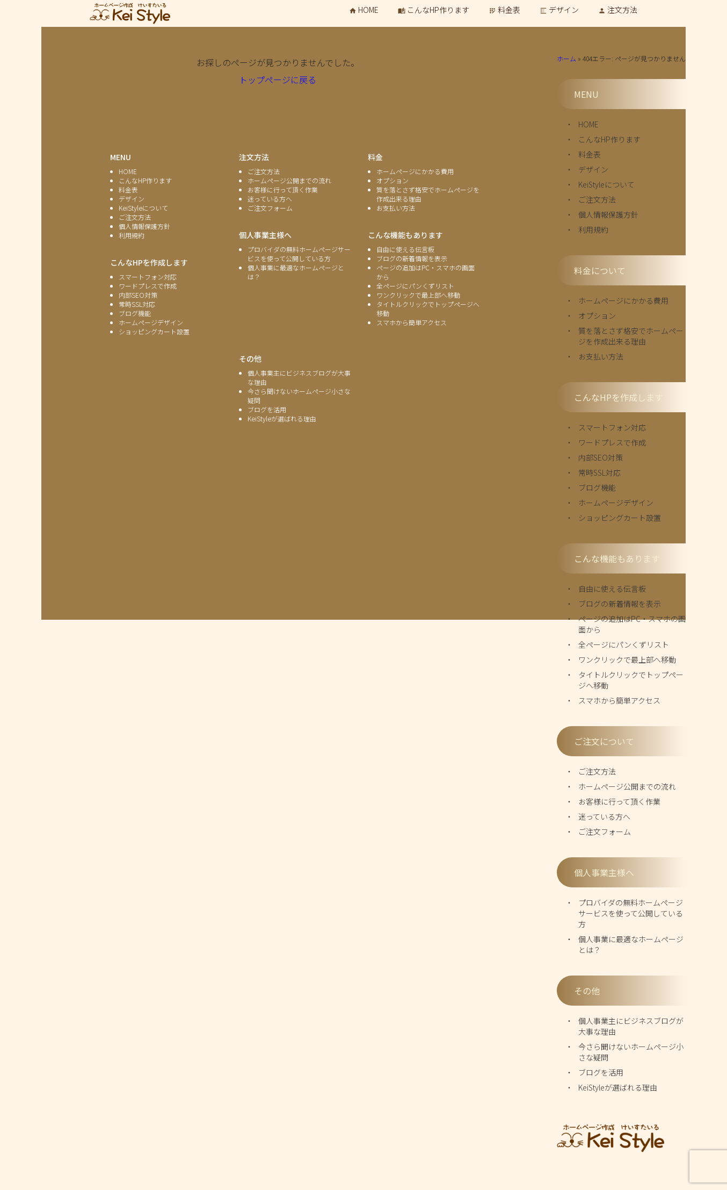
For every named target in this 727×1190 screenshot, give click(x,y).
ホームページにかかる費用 (623, 300)
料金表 (504, 9)
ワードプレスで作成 (612, 442)
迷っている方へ (604, 816)
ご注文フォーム (604, 831)
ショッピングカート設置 (619, 517)
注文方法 (617, 9)
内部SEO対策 (600, 457)
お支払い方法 (600, 356)
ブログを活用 (600, 1072)
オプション (597, 315)
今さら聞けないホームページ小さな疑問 (631, 1052)
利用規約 (593, 229)
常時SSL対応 (599, 472)
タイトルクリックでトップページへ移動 (631, 680)
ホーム (566, 58)
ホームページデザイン (615, 502)
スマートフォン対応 (612, 427)
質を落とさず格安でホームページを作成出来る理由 (631, 336)
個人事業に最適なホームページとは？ (631, 944)
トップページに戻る (277, 79)
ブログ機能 (597, 487)
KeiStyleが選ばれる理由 (617, 1087)
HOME (364, 9)
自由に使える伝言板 (612, 588)
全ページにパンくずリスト (623, 644)
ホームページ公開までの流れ (627, 786)
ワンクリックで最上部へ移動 (627, 659)
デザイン (559, 9)
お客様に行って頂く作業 (619, 801)
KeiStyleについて (606, 184)
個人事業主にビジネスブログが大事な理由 (631, 1026)
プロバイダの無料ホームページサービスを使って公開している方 (630, 913)
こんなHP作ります (433, 9)
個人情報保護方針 (608, 214)
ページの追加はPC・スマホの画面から (632, 624)
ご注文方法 (597, 199)
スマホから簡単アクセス (619, 700)
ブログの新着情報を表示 (619, 603)
